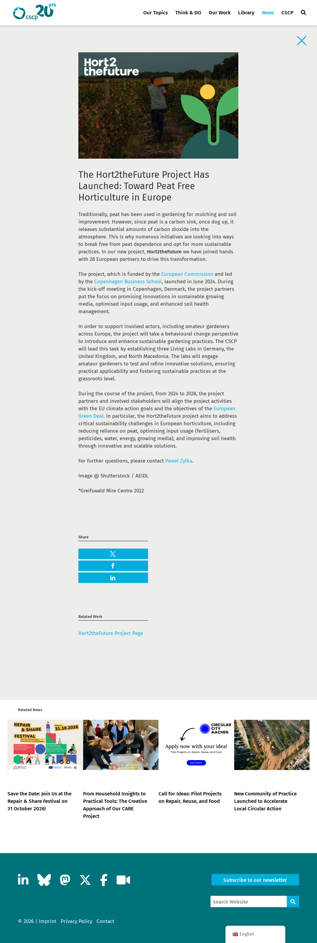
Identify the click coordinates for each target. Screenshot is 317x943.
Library (246, 13)
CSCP (287, 13)
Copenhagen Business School (128, 281)
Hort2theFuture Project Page (110, 633)
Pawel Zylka (178, 461)
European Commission (187, 274)
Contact (105, 921)
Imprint (47, 921)
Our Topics (155, 13)
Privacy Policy (76, 921)
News (268, 13)
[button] (113, 554)
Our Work (220, 13)
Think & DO (188, 13)
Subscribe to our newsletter (255, 880)
